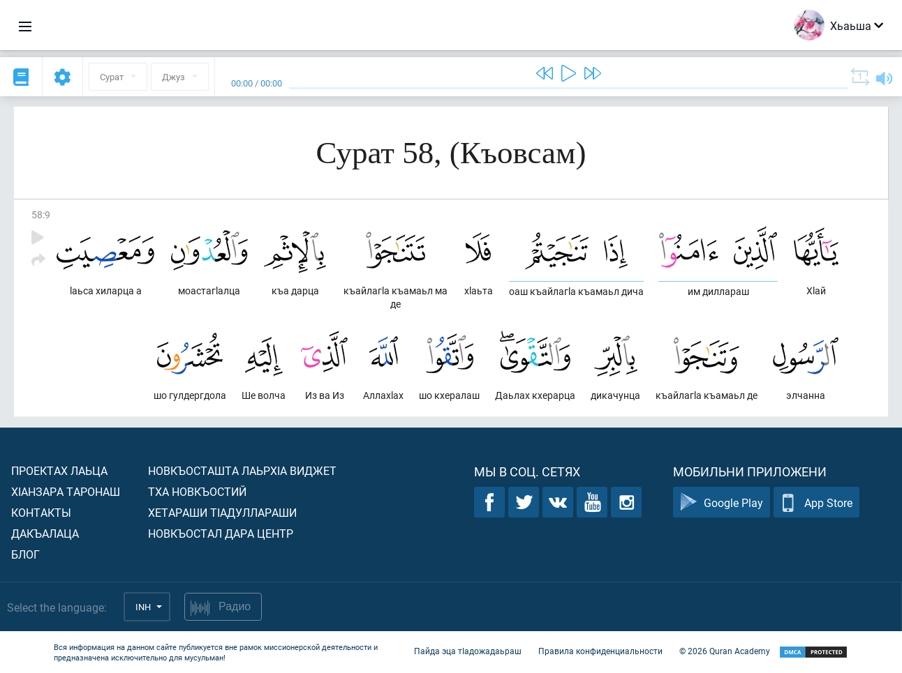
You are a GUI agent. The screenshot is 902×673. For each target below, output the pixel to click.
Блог (25, 554)
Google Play (721, 502)
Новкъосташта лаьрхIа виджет (242, 470)
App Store (816, 502)
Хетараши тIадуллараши (222, 512)
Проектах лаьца (59, 470)
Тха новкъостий (197, 491)
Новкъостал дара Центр (220, 533)
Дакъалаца (45, 533)
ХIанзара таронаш (65, 491)
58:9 (40, 214)
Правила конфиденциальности (600, 650)
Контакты (41, 512)
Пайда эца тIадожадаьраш (468, 650)
